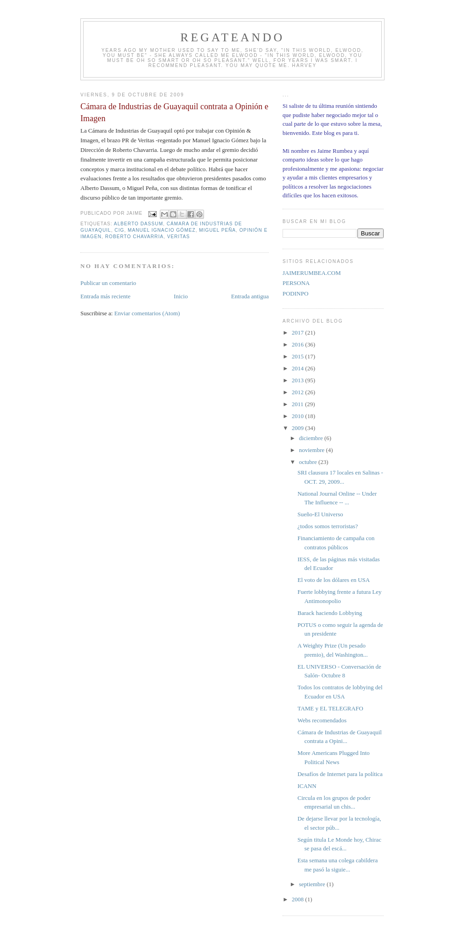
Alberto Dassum (138, 223)
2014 (298, 368)
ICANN (306, 785)
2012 (298, 392)
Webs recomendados (321, 720)
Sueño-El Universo (320, 514)
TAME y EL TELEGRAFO (330, 708)
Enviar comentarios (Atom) (147, 313)
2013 (298, 380)
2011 (298, 404)
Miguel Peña (217, 230)
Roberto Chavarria (134, 236)
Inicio (180, 296)
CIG (119, 230)
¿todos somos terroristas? (327, 526)
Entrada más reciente (105, 296)
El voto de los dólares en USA (333, 579)
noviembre (312, 450)
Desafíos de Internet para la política (339, 774)
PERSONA (296, 282)
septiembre (313, 884)
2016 (298, 344)
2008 (298, 899)
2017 (298, 332)
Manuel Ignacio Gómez (162, 230)
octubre (308, 461)
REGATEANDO (233, 37)
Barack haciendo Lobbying (329, 612)
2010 (298, 416)
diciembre (311, 438)
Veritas (178, 236)
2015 (298, 356)
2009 (298, 428)
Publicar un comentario (108, 282)
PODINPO (295, 293)
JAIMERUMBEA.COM (312, 272)
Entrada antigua (250, 296)
